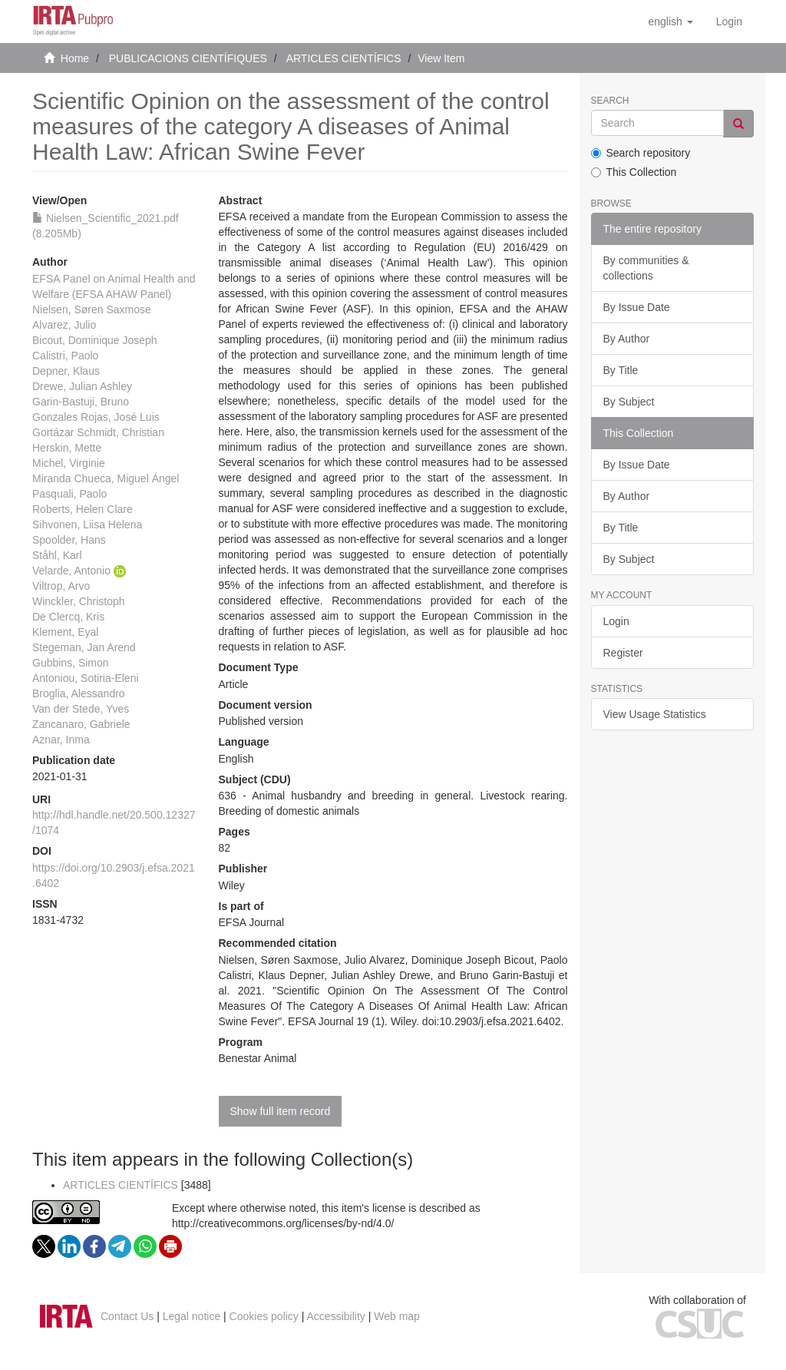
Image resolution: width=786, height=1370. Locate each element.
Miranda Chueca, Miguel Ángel (105, 478)
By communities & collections (646, 268)
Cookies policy (264, 1316)
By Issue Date (636, 307)
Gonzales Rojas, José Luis (96, 417)
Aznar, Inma (61, 739)
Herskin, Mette (66, 448)
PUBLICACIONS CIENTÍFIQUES (188, 58)
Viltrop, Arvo (61, 586)
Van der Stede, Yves (80, 709)
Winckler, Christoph (78, 601)
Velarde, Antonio (71, 570)
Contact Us (127, 1316)
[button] (670, 21)
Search (610, 101)
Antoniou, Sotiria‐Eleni (85, 678)
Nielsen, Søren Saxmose (91, 309)
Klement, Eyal (65, 632)
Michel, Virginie (68, 463)
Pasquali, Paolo (69, 494)
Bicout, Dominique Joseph (94, 340)
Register (623, 653)
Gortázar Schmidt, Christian (98, 432)
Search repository (641, 153)
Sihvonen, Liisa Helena (87, 524)
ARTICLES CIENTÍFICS (343, 58)
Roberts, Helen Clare (82, 509)
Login (616, 621)
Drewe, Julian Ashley (82, 386)
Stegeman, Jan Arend (84, 647)
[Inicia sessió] (729, 21)
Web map (397, 1316)
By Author (626, 339)
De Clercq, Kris (68, 617)
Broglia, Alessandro (78, 693)
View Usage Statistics (654, 714)
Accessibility (336, 1316)
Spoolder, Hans (69, 540)
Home (75, 58)
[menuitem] (729, 21)
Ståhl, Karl (57, 555)
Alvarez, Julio (64, 325)
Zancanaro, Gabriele (81, 724)
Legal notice (192, 1316)
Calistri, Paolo (65, 355)
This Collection (634, 172)
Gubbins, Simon (70, 663)
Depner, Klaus (66, 371)
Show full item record (280, 1111)
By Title (621, 370)
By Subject (629, 401)
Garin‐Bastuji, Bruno (80, 401)
